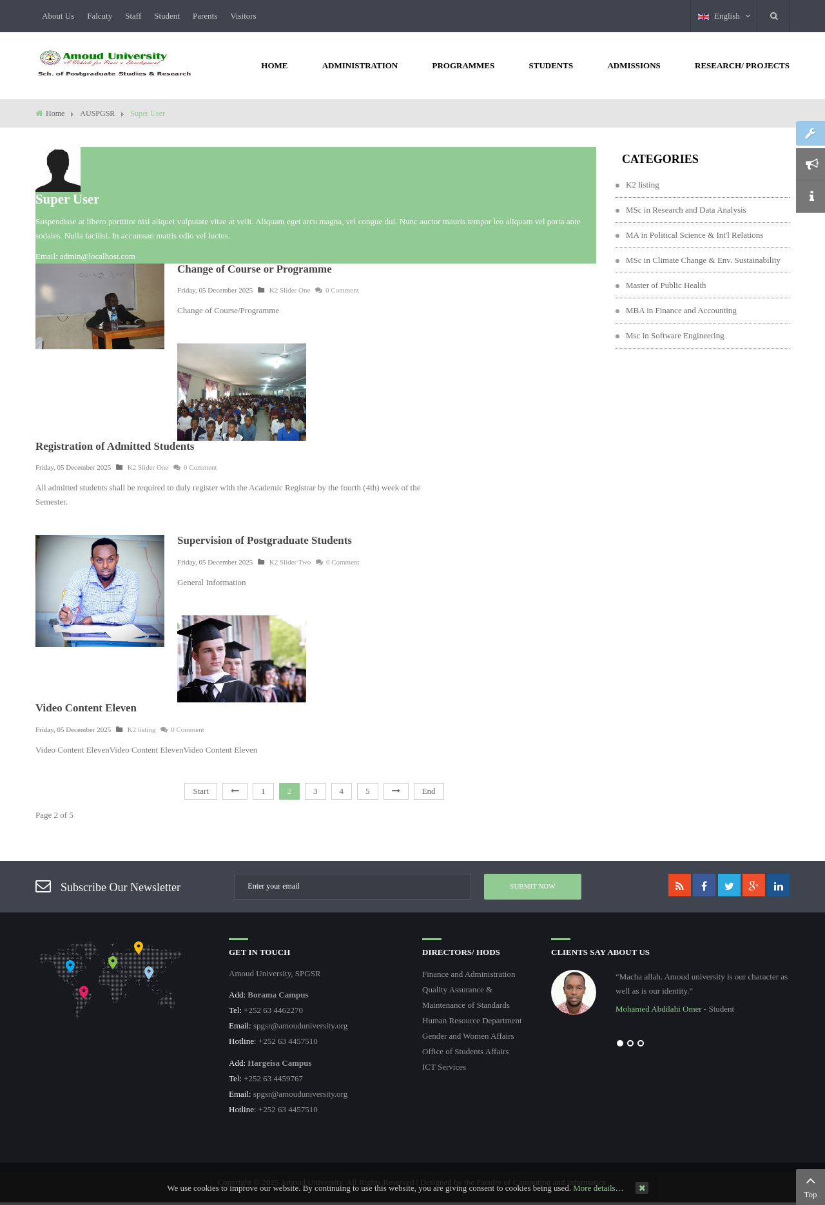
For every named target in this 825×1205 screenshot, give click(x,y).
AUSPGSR (97, 113)
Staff (133, 16)
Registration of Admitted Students (114, 446)
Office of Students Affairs (465, 1051)
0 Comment (337, 290)
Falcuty (99, 16)
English (724, 16)
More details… (598, 1188)
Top (810, 1185)
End (429, 791)
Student (167, 16)
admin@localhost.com (97, 256)
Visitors (243, 16)
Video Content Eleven (86, 708)
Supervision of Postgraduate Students (264, 540)
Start (201, 791)
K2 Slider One (290, 290)
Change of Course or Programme (254, 269)
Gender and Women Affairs (468, 1036)
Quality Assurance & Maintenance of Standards (466, 997)
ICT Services (444, 1067)
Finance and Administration (468, 974)
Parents (205, 16)
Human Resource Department (472, 1020)
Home (55, 113)
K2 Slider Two (290, 562)
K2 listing (142, 729)
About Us (58, 16)
